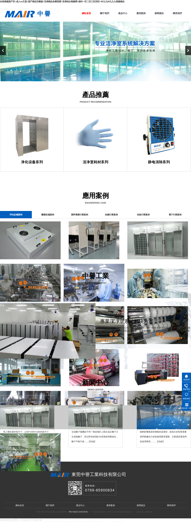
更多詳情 (108, 341)
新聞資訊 (159, 13)
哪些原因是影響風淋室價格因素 (155, 400)
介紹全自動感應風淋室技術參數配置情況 (22, 400)
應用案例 (141, 13)
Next (188, 50)
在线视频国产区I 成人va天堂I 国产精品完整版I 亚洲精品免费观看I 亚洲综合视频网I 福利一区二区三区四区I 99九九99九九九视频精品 (62, 1)
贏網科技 (29, 457)
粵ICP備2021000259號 (78, 512)
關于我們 (104, 13)
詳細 (38, 436)
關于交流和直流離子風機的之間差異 (89, 400)
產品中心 (122, 13)
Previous (3, 50)
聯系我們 (177, 13)
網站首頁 (86, 13)
